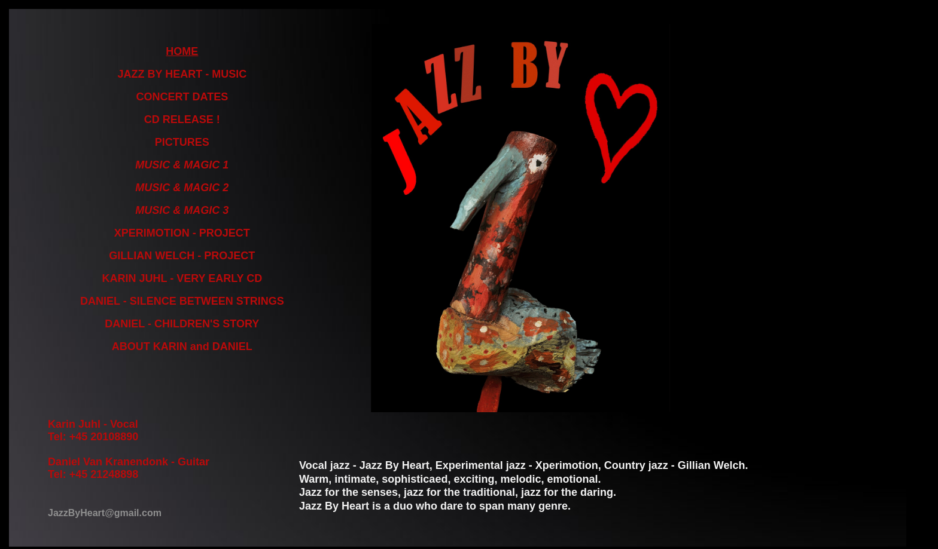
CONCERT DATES (182, 97)
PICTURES (182, 142)
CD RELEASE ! (182, 119)
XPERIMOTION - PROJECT (182, 233)
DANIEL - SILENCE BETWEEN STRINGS (182, 301)
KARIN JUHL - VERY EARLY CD (182, 278)
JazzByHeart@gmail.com (105, 513)
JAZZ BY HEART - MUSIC (182, 74)
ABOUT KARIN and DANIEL (182, 346)
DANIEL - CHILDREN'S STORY (182, 324)
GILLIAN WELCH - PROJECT (182, 256)
